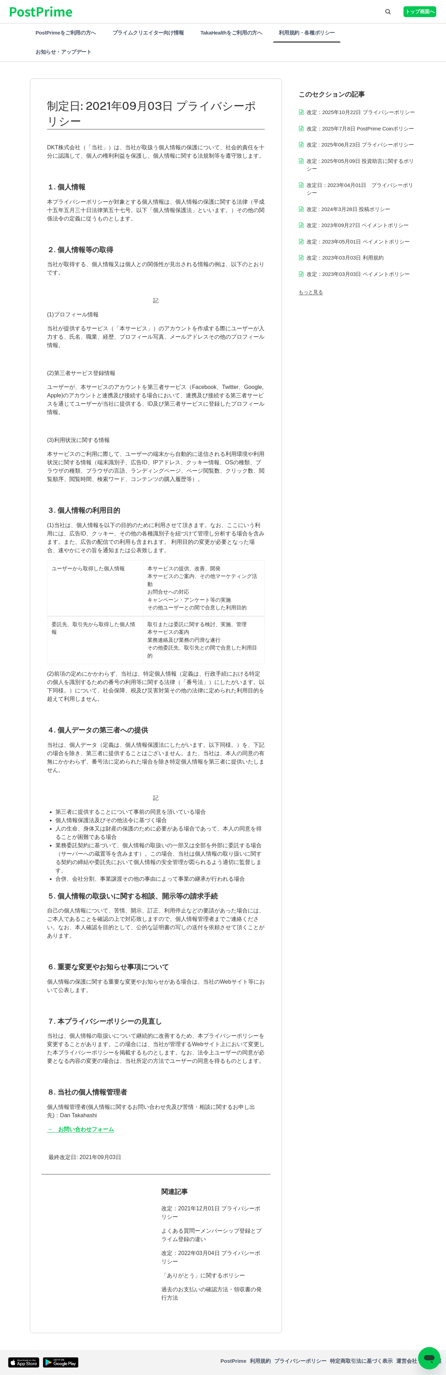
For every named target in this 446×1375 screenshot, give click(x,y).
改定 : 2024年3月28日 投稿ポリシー (348, 209)
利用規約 (260, 1361)
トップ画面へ (420, 11)
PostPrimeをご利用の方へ (66, 33)
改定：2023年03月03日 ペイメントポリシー (358, 274)
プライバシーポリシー (300, 1361)
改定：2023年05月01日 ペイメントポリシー (358, 242)
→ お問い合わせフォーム (80, 1129)
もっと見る (311, 292)
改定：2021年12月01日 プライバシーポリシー (210, 1212)
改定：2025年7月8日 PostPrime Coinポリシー (360, 129)
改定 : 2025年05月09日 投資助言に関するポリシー (360, 165)
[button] (388, 11)
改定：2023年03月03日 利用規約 (345, 258)
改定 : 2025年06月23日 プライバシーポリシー (360, 145)
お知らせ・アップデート (64, 52)
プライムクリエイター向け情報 (148, 33)
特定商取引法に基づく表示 (361, 1361)
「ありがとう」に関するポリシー (203, 1275)
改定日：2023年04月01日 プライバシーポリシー (360, 189)
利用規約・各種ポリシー (307, 33)
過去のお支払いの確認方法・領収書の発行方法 (211, 1293)
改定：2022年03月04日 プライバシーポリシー (210, 1257)
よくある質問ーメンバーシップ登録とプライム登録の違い (211, 1235)
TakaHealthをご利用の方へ (231, 33)
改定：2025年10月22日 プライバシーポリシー (361, 112)
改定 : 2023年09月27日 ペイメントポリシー (358, 225)
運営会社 (406, 1361)
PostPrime (233, 1361)
